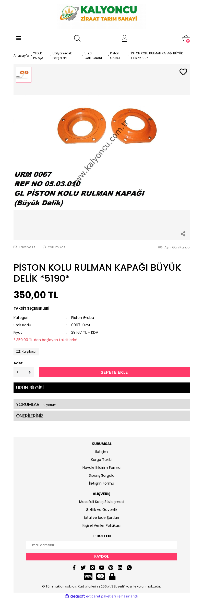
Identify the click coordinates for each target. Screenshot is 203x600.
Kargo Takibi (101, 459)
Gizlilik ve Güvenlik (101, 509)
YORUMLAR (36, 404)
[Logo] (101, 16)
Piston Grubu (82, 317)
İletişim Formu (101, 483)
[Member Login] (124, 38)
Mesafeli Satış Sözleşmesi (101, 501)
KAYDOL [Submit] (101, 556)
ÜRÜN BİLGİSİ (30, 388)
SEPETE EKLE (114, 372)
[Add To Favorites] (183, 72)
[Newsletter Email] (101, 545)
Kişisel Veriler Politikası (101, 525)
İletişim (101, 451)
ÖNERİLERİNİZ (29, 416)
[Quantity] (24, 372)
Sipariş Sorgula (101, 475)
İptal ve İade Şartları (101, 517)
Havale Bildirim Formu (101, 467)
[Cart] (186, 38)
